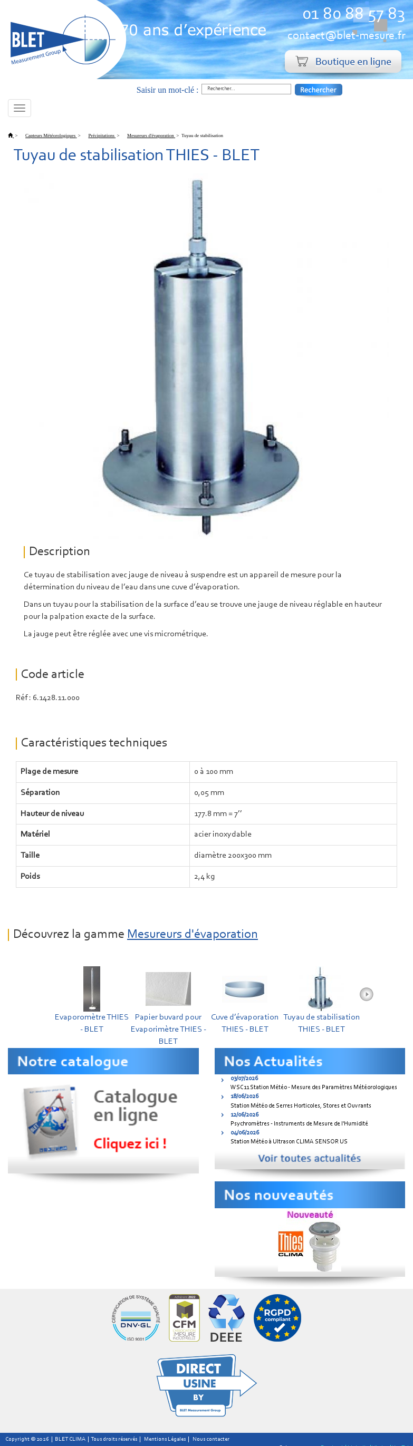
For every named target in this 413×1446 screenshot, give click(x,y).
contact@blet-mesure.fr (346, 36)
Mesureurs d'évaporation (192, 934)
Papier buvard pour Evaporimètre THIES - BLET (168, 1029)
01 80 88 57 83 (353, 15)
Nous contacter (211, 1439)
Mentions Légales (165, 1439)
